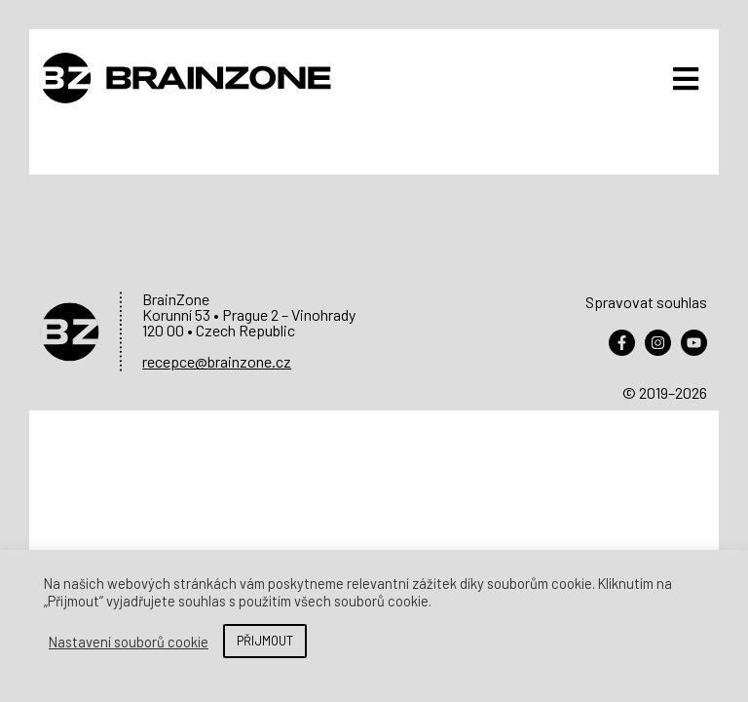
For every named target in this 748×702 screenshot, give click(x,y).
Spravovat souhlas (646, 301)
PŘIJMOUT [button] (265, 640)
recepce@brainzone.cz (216, 361)
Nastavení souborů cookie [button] (128, 641)
